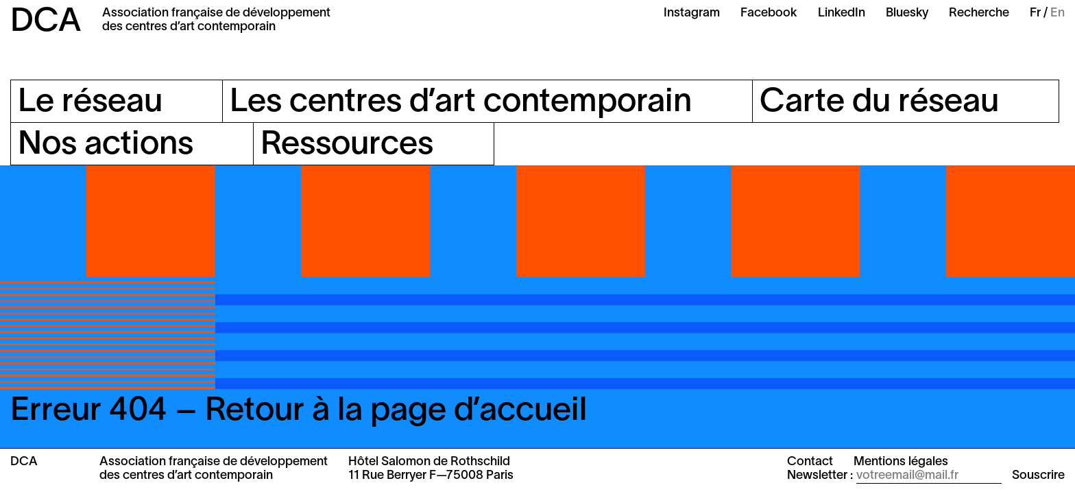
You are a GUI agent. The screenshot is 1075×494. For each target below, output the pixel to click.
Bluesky (907, 13)
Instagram (692, 13)
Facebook (768, 13)
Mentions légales (901, 462)
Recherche (979, 13)
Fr (1035, 13)
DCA (46, 23)
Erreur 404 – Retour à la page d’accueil (298, 412)
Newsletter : (820, 476)
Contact (810, 462)
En (1057, 13)
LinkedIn (841, 13)
